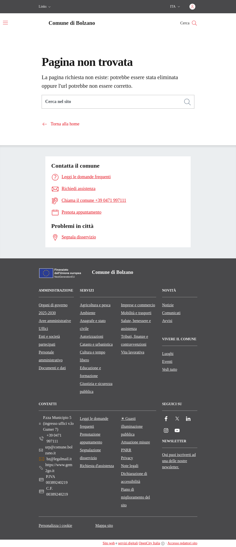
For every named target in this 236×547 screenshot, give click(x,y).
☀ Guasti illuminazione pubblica (132, 426)
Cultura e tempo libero (92, 356)
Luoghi (167, 354)
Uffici (43, 328)
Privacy (127, 458)
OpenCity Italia (149, 543)
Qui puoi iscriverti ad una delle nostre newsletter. (179, 461)
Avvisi (167, 321)
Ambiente (87, 313)
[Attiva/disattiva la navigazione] (5, 23)
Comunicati (171, 313)
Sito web (109, 543)
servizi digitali (128, 543)
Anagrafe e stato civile (93, 325)
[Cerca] (187, 102)
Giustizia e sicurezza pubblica (96, 388)
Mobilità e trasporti (136, 313)
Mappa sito (104, 525)
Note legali (129, 466)
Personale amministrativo (51, 356)
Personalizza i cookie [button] (55, 525)
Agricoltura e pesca (95, 305)
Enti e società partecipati (49, 340)
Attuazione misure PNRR (135, 446)
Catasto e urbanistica (96, 344)
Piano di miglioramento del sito (135, 497)
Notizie (168, 305)
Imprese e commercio (138, 305)
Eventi (167, 361)
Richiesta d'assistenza (97, 466)
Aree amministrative (55, 321)
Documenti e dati (52, 368)
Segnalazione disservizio (90, 454)
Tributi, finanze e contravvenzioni (134, 340)
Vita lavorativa (132, 352)
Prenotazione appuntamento (91, 438)
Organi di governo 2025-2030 (53, 309)
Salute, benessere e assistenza (136, 325)
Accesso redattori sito (182, 543)
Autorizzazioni (91, 336)
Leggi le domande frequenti (94, 422)
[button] (45, 7)
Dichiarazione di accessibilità (134, 478)
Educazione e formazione (90, 372)
